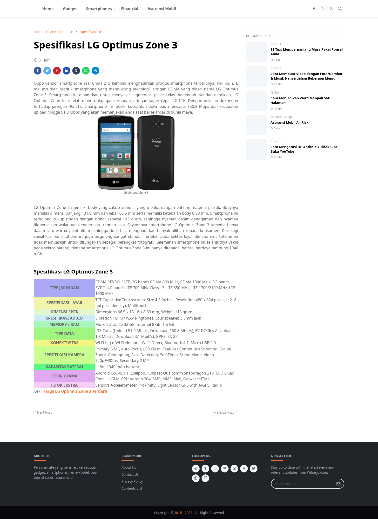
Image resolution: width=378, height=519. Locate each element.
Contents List (132, 488)
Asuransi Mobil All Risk (289, 122)
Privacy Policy (132, 481)
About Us (129, 467)
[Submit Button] (338, 483)
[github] (205, 478)
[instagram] (321, 9)
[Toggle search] (340, 8)
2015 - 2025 (183, 512)
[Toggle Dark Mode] (332, 9)
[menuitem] (48, 8)
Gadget (288, 117)
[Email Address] (302, 483)
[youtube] (234, 468)
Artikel (274, 92)
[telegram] (196, 468)
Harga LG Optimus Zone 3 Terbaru (74, 391)
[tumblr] (205, 468)
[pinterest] (225, 468)
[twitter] (253, 468)
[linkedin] (215, 468)
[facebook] (314, 9)
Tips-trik (275, 44)
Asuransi (276, 117)
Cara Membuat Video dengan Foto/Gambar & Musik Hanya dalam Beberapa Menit (306, 76)
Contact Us (130, 474)
